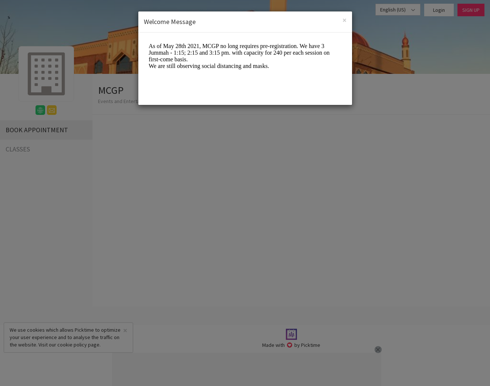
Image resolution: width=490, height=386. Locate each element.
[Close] (344, 20)
